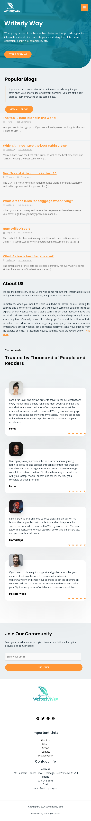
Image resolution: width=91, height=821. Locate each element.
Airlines (10, 149)
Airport (9, 232)
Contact (45, 751)
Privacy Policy (45, 755)
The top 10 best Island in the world (29, 118)
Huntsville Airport (16, 228)
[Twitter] (42, 718)
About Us (45, 740)
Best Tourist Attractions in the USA (30, 173)
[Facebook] (37, 718)
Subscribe (43, 667)
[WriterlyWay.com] (11, 7)
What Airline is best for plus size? (28, 256)
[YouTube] (53, 718)
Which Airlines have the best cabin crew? (35, 145)
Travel (9, 121)
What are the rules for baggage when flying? (38, 201)
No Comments (24, 121)
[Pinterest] (48, 718)
